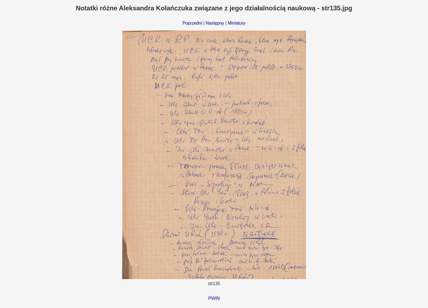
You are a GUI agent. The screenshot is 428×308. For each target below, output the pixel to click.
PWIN (214, 298)
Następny (215, 23)
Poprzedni (192, 23)
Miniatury (236, 23)
